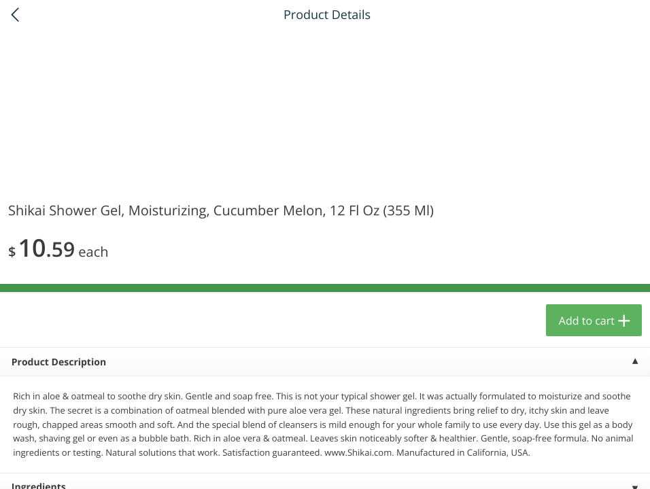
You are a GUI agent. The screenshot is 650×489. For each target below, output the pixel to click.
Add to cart (587, 320)
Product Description (59, 362)
